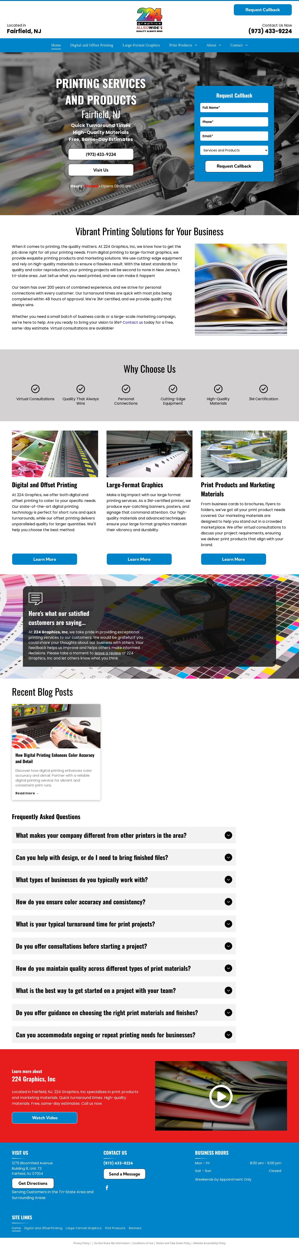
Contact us (133, 322)
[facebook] (106, 1188)
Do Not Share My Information (112, 1243)
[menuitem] (56, 45)
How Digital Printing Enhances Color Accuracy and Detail (54, 758)
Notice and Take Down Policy (173, 1243)
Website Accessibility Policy (209, 1243)
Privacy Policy (81, 1243)
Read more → (27, 793)
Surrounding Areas (29, 1197)
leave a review (108, 653)
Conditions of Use (142, 1243)
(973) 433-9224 (270, 31)
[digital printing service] (56, 726)
